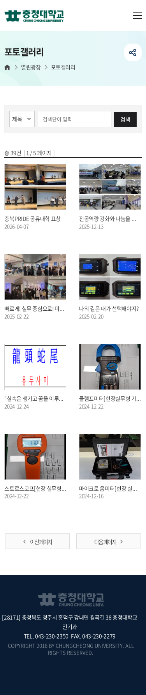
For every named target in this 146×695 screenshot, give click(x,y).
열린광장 (30, 67)
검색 (125, 119)
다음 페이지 (105, 541)
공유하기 (133, 52)
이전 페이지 (41, 541)
